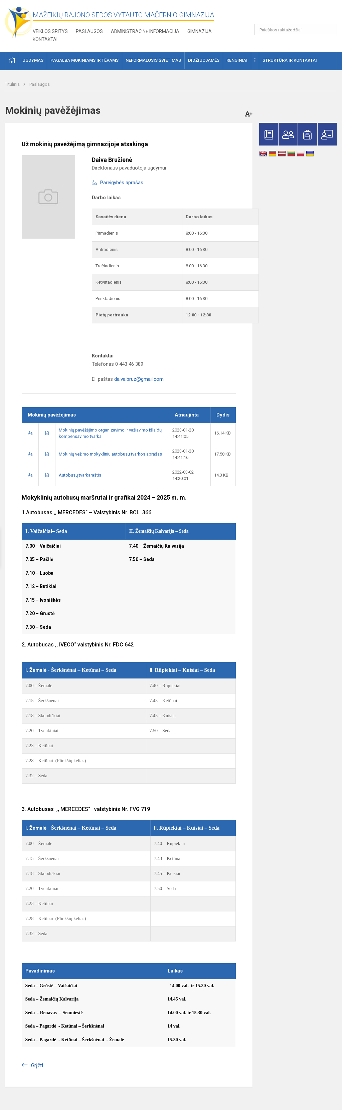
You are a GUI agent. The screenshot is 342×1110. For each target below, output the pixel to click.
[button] (291, 14)
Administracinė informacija (145, 31)
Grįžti (37, 1065)
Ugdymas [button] (32, 60)
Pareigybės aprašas (121, 183)
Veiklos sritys (50, 31)
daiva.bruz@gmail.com (139, 379)
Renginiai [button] (236, 60)
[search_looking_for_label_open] (329, 29)
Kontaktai (45, 39)
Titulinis (13, 84)
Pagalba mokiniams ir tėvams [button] (84, 60)
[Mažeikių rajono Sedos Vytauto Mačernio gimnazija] (19, 22)
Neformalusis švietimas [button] (153, 60)
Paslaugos (89, 31)
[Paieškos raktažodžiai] (295, 29)
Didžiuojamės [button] (203, 60)
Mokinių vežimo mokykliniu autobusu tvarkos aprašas (110, 454)
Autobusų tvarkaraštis (80, 475)
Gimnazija (199, 31)
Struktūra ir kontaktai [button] (290, 60)
